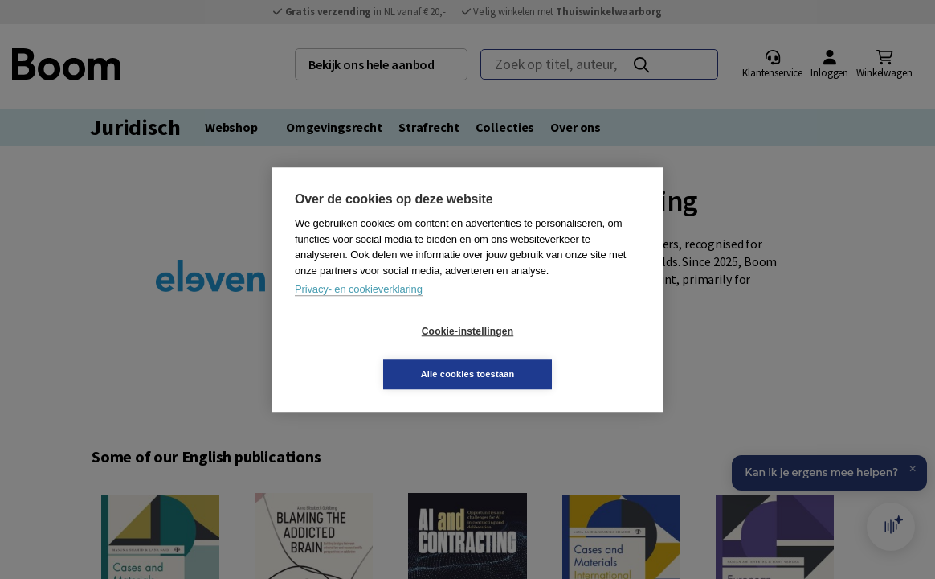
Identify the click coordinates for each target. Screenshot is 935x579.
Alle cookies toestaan (563, 352)
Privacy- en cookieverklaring (359, 311)
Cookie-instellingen (372, 353)
